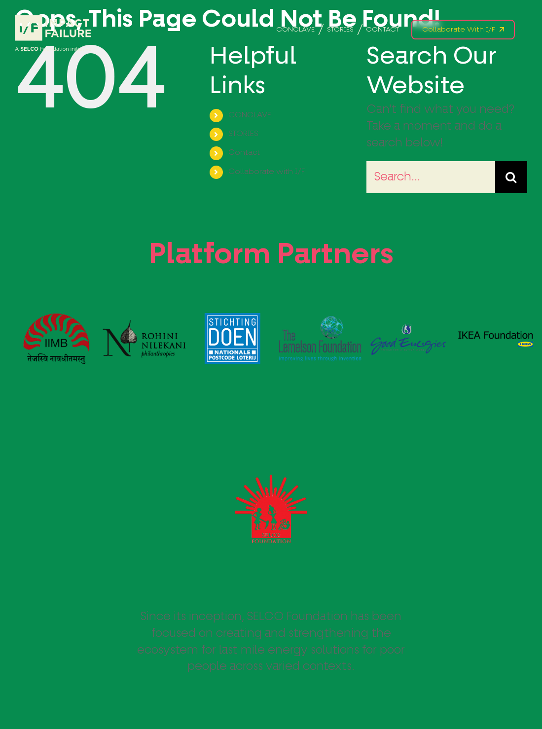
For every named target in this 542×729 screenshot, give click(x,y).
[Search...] (430, 177)
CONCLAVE (249, 115)
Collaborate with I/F (266, 172)
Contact (244, 153)
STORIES (243, 134)
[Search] (511, 177)
